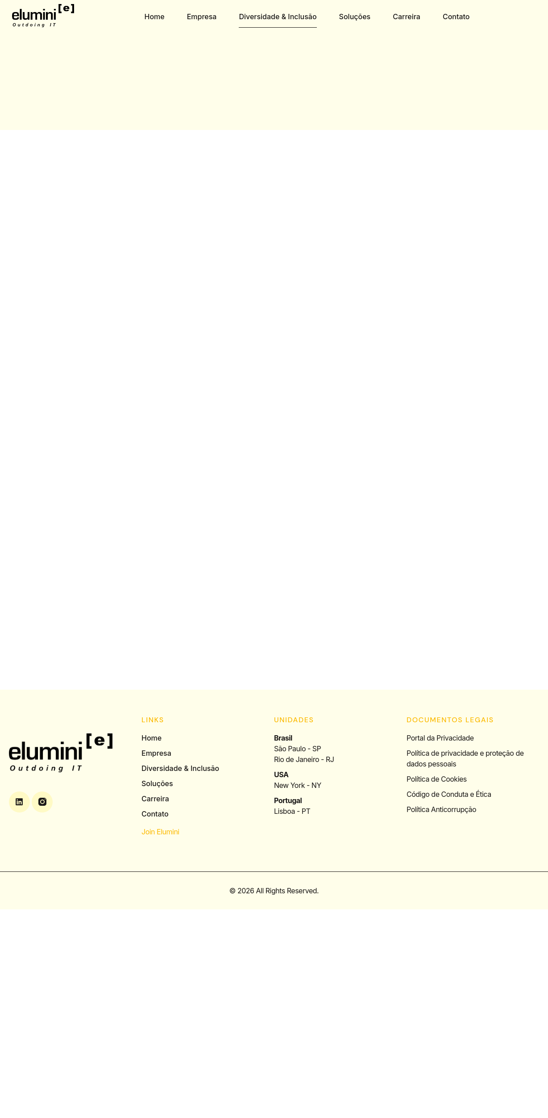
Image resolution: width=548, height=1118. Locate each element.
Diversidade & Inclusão (278, 16)
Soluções (355, 16)
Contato (456, 16)
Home (155, 16)
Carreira (406, 16)
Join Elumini (160, 831)
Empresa (202, 16)
